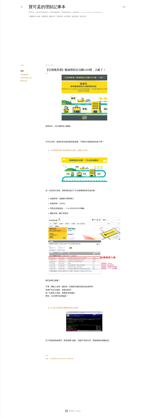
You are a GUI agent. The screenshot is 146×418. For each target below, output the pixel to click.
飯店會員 (74, 16)
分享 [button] (22, 65)
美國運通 (44, 16)
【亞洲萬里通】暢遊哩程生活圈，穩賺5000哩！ (69, 150)
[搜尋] (124, 7)
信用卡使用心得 (26, 78)
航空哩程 (67, 16)
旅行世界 (82, 16)
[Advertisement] (73, 42)
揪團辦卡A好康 (34, 16)
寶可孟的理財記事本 (47, 7)
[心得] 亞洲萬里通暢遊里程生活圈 (64, 308)
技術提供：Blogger (73, 411)
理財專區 (59, 16)
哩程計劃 (23, 81)
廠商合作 (51, 16)
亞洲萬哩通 (24, 75)
